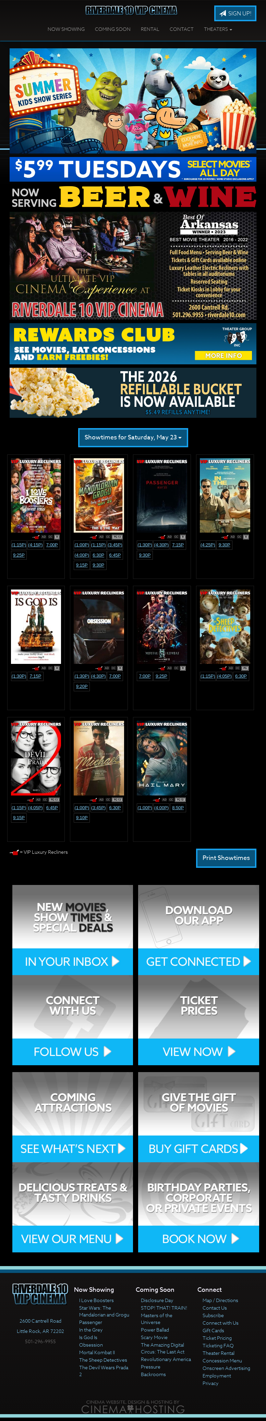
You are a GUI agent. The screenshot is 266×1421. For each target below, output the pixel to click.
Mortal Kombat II (97, 1352)
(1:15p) (19, 544)
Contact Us (215, 1307)
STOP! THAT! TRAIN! (164, 1307)
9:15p (82, 565)
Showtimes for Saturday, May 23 (133, 437)
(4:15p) (35, 544)
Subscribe (213, 1315)
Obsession (91, 1344)
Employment (217, 1375)
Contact (182, 29)
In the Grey (91, 1329)
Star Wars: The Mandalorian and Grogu (104, 1311)
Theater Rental (218, 1353)
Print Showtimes (226, 858)
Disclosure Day (157, 1300)
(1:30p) (144, 544)
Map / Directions (220, 1300)
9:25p (19, 555)
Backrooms (153, 1374)
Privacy (211, 1383)
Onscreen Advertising (226, 1368)
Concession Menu (222, 1360)
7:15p (178, 544)
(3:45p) (115, 544)
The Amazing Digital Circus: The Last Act (162, 1348)
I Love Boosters (96, 1300)
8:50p (178, 807)
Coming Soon (113, 29)
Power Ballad (155, 1329)
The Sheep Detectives (103, 1360)
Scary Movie (154, 1337)
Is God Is (88, 1337)
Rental (150, 29)
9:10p (82, 817)
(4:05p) (224, 676)
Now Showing (66, 29)
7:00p (52, 544)
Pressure (150, 1366)
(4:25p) (208, 544)
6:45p (115, 555)
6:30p (98, 555)
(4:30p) (161, 544)
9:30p (98, 565)
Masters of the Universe (156, 1318)
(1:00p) (81, 544)
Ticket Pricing (217, 1338)
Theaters (218, 29)
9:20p (82, 686)
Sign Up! (235, 14)
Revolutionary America (166, 1359)
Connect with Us (221, 1323)
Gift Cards (213, 1330)
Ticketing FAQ (218, 1345)
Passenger (90, 1322)
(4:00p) (81, 555)
